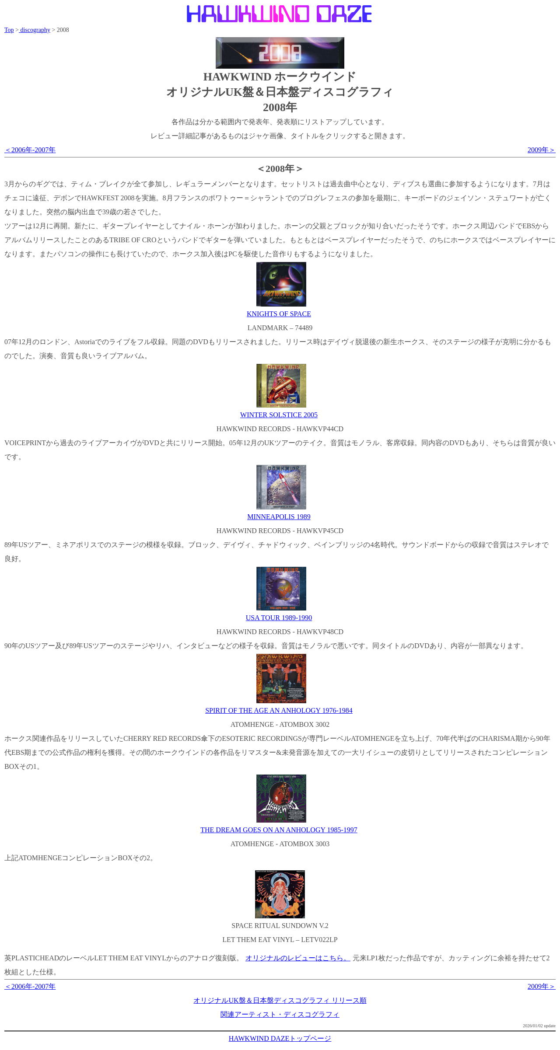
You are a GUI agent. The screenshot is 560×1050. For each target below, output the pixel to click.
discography (34, 30)
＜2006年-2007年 (30, 149)
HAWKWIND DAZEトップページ (280, 1038)
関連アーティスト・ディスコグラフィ (280, 1014)
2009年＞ (542, 149)
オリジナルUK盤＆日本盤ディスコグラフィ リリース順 (279, 1000)
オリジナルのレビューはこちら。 (297, 958)
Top (9, 30)
